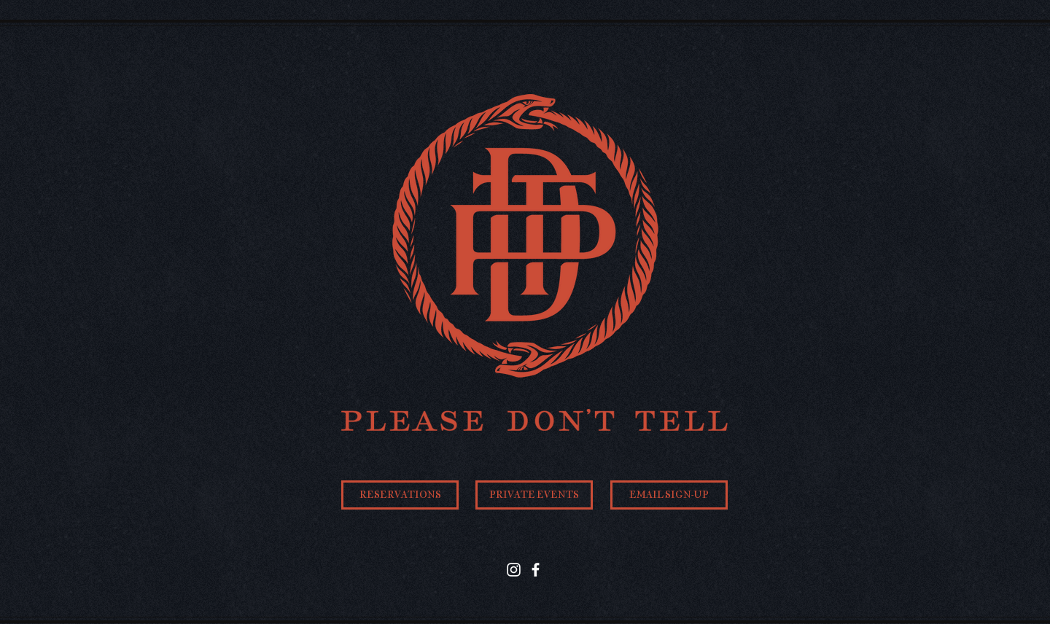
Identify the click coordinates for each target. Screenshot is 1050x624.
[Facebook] (535, 570)
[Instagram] (514, 570)
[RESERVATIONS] (400, 495)
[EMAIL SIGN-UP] (669, 495)
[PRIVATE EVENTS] (534, 495)
